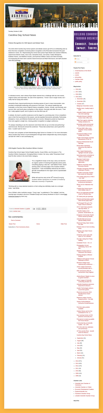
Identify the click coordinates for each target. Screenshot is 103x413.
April (78, 350)
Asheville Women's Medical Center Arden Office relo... (85, 117)
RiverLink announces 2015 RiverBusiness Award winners (84, 293)
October (79, 103)
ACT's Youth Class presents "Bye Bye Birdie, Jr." (84, 207)
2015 (77, 96)
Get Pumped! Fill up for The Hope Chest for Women (84, 203)
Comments (78, 62)
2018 (77, 89)
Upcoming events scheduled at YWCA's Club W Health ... (85, 155)
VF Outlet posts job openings (85, 196)
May (78, 348)
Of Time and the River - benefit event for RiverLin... (85, 331)
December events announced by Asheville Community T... (85, 125)
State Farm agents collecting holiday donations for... (85, 121)
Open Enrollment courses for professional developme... (85, 181)
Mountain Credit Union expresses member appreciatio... (83, 160)
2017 (77, 91)
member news (16, 211)
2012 (77, 366)
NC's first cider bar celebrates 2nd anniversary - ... (85, 327)
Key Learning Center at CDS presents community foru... (85, 315)
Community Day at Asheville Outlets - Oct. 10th (84, 323)
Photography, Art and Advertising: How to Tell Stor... (84, 247)
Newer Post (12, 224)
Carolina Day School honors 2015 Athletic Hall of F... (84, 189)
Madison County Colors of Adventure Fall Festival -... (85, 251)
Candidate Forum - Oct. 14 (84, 243)
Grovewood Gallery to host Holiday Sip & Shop (84, 134)
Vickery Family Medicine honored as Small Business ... (85, 303)
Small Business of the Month (83, 70)
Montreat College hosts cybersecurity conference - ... (85, 263)
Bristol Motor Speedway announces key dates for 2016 (84, 147)
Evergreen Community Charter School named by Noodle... (85, 215)
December (80, 99)
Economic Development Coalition (84, 389)
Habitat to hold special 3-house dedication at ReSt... (85, 259)
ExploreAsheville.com (81, 391)
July (78, 343)
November (80, 101)
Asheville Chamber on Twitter (83, 387)
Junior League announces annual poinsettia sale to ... (85, 267)
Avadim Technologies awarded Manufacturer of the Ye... (85, 138)
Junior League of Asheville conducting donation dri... (84, 281)
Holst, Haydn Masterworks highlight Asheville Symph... (85, 151)
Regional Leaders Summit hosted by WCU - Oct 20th (85, 298)
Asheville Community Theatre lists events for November (85, 173)
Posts (77, 59)
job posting (78, 77)
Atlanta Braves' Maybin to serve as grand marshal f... (85, 277)
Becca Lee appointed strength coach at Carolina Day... (85, 193)
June (78, 345)
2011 (77, 368)
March (79, 353)
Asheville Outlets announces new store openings (85, 113)
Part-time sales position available (83, 307)
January (79, 358)
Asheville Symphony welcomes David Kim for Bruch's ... (85, 285)
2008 (77, 376)
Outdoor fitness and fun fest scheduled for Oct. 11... (84, 311)
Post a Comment (15, 220)
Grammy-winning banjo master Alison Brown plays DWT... (85, 199)
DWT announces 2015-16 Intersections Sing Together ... (85, 272)
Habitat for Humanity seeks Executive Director (84, 165)
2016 (77, 94)
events (77, 75)
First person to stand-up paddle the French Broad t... (85, 319)
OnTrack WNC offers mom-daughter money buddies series (84, 130)
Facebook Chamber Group (82, 393)
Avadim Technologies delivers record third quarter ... (85, 288)
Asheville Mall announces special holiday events (84, 219)
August (79, 340)
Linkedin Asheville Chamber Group (85, 396)
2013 (77, 363)
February (79, 355)
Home (38, 224)
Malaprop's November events (85, 106)
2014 (77, 361)
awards (77, 73)
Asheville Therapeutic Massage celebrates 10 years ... (85, 169)
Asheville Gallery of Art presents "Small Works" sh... (85, 211)
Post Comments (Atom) (22, 227)
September (80, 338)
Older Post (64, 224)
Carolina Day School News (84, 335)
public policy (78, 81)
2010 (77, 371)
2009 (77, 373)
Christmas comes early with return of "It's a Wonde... (84, 235)
